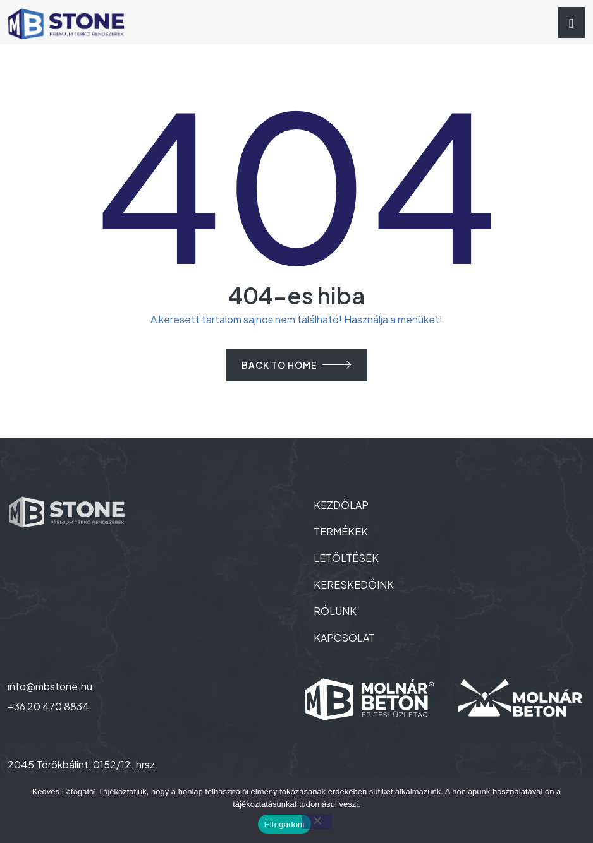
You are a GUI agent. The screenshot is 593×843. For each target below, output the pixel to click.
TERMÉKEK (341, 531)
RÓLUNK (335, 611)
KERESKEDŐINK (354, 584)
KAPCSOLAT (344, 637)
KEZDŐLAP (341, 504)
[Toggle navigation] (571, 22)
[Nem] (317, 821)
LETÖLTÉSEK (346, 558)
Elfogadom (284, 824)
